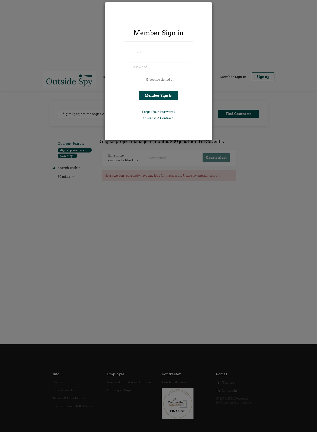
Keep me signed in (160, 79)
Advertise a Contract (157, 118)
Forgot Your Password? (158, 112)
